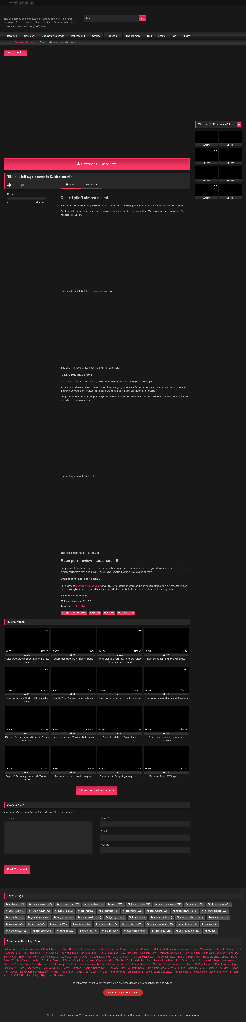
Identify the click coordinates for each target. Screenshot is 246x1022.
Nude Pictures (117, 711)
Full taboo (9, 688)
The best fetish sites (142, 696)
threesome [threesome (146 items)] (162, 670)
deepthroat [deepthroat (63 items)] (110, 650)
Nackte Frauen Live (63, 711)
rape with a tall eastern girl (88, 325)
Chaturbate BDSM (151, 688)
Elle (182, 211)
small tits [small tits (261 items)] (67, 670)
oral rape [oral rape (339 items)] (60, 663)
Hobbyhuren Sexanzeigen (34, 711)
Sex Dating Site (51, 707)
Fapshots (46, 714)
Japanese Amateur (224, 699)
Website (105, 584)
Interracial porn (116, 703)
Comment (9, 557)
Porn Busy (32, 714)
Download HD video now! (97, 164)
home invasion (126, 352)
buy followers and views (159, 711)
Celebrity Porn (148, 692)
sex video (66, 696)
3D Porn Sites (88, 692)
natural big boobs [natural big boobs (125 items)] (191, 656)
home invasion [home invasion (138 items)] (91, 656)
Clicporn (84, 688)
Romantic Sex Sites (170, 692)
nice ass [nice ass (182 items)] (15, 663)
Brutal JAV (233, 692)
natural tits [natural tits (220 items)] (219, 656)
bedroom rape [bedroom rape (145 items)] (42, 643)
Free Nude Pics (31, 692)
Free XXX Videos (226, 688)
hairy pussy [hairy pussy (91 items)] (65, 656)
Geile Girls (82, 711)
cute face (95, 352)
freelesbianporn (59, 703)
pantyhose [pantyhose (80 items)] (82, 663)
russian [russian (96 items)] (211, 663)
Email (104, 570)
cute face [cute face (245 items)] (65, 650)
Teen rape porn (78, 36)
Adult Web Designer (213, 692)
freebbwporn (98, 703)
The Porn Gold (123, 699)
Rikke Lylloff (79, 345)
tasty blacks (80, 696)
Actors (161, 36)
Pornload (187, 703)
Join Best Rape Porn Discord (123, 731)
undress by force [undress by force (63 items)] (189, 670)
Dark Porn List (120, 696)
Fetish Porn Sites (163, 699)
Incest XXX (10, 707)
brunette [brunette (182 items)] (196, 643)
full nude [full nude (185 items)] (15, 656)
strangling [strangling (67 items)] (89, 670)
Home (8, 42)
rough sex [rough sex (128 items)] (189, 663)
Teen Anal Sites (69, 692)
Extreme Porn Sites (189, 696)
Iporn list (34, 699)
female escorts (183, 711)
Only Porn (78, 699)
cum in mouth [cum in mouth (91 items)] (41, 650)
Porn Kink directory (225, 703)
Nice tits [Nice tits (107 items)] (38, 663)
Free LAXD (10, 703)
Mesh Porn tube (45, 688)
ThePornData (19, 699)
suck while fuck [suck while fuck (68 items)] (136, 670)
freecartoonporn (80, 703)
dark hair (109, 352)
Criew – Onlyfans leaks (100, 699)
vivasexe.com (189, 688)
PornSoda (163, 703)
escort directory (218, 711)
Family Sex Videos (29, 707)
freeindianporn (40, 703)
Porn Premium (192, 692)
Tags (173, 36)
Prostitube (60, 714)
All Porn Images (203, 703)
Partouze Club (99, 688)
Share (91, 184)
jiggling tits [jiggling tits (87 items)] (116, 656)
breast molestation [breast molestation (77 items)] (169, 643)
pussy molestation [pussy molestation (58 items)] (161, 663)
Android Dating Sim (94, 707)
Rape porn (12, 36)
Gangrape (29, 36)
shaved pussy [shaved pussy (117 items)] (18, 670)
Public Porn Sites (108, 692)
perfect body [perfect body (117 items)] (107, 663)
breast (141, 307)
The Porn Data (50, 699)
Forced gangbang (100, 696)
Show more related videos (96, 529)
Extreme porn (171, 688)
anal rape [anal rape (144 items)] (16, 643)
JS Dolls (65, 699)
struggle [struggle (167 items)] (112, 670)
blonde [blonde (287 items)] (117, 643)
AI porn (186, 36)
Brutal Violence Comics (215, 696)
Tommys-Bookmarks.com (124, 688)
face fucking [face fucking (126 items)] (159, 650)
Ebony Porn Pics (28, 696)
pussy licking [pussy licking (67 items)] (133, 663)
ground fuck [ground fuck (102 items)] (40, 656)
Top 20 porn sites (165, 696)
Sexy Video (10, 696)
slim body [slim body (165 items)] (44, 670)
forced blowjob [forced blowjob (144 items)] (186, 650)
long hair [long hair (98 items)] (139, 656)
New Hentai (204, 699)
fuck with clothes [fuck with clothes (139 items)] (216, 650)
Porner (175, 703)
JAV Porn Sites (129, 692)
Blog (149, 36)
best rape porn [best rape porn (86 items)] (69, 643)
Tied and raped (133, 36)
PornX (151, 703)
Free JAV (24, 703)
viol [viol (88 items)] (212, 670)
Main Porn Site (143, 699)
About (71, 184)
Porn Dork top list (185, 699)
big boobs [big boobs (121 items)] (95, 643)
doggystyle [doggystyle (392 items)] (134, 650)
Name (104, 557)
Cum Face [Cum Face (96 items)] (16, 650)
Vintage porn (207, 688)
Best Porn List (99, 711)
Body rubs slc (50, 692)
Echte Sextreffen (72, 707)
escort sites (200, 711)
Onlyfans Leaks (49, 696)
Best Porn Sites (136, 703)
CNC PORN (17, 714)
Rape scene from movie (52, 36)
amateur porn (135, 711)
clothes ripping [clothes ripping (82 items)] (220, 643)
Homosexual (113, 36)
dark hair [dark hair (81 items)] (87, 650)
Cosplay (96, 36)
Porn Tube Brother (67, 688)
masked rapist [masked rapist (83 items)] (162, 656)
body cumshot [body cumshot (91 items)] (140, 643)
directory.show (26, 688)
